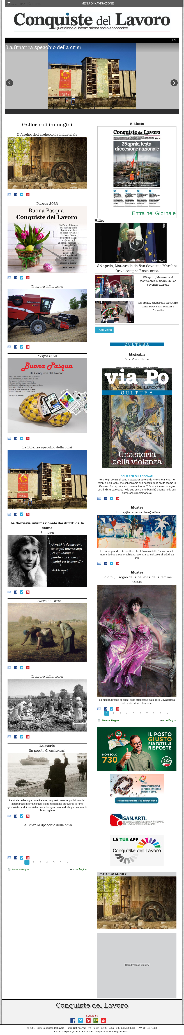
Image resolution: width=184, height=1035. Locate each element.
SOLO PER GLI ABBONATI (137, 476)
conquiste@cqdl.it (71, 1031)
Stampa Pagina (18, 870)
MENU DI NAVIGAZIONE (97, 3)
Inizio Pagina (78, 869)
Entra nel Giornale (154, 213)
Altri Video (104, 329)
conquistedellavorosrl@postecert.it (112, 1031)
